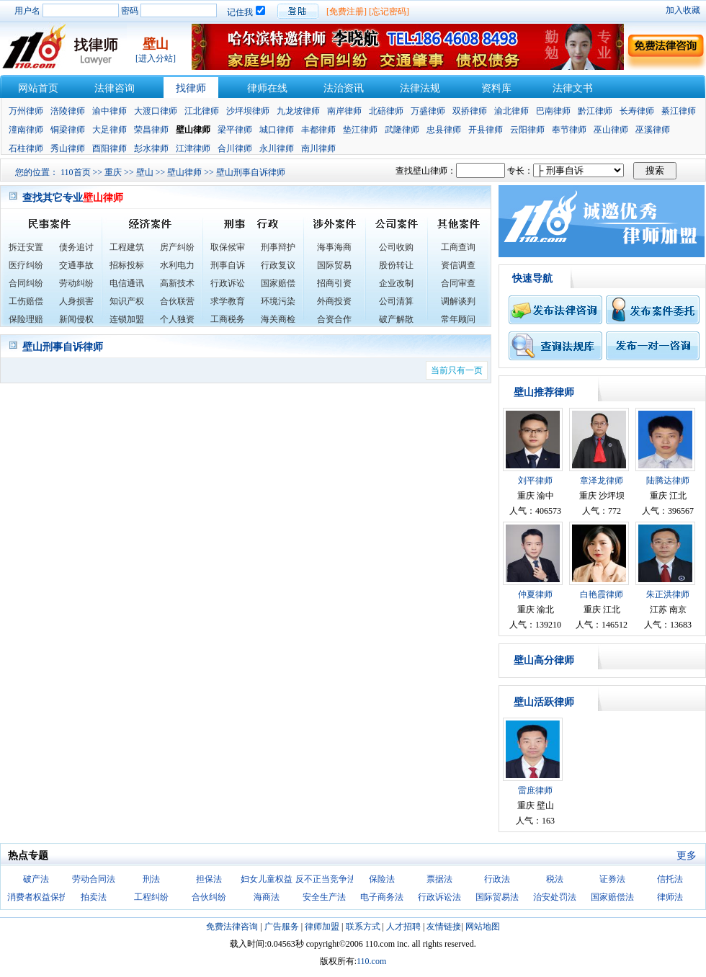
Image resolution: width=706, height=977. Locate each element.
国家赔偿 (278, 283)
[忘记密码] (389, 11)
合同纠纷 (26, 283)
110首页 (76, 172)
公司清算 (396, 301)
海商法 (267, 897)
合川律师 (235, 148)
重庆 (113, 172)
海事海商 (334, 247)
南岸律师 (344, 111)
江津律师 (193, 148)
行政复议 (278, 265)
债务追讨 (76, 247)
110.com (371, 961)
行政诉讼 (227, 283)
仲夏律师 (535, 594)
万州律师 (26, 111)
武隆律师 (402, 130)
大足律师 (109, 130)
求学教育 (227, 301)
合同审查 (458, 283)
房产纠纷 (177, 247)
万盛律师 (428, 111)
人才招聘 (403, 927)
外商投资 (334, 301)
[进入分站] (155, 58)
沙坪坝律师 (247, 111)
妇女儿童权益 (266, 879)
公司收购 (396, 247)
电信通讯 (127, 283)
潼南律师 (26, 130)
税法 (554, 879)
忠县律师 (443, 130)
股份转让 (396, 265)
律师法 (670, 897)
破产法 (36, 879)
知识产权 (127, 301)
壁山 (144, 172)
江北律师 (201, 111)
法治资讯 (343, 88)
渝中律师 (109, 111)
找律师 (191, 88)
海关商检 (278, 319)
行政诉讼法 (439, 897)
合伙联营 (177, 301)
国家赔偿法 (612, 897)
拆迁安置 (26, 247)
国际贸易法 (497, 897)
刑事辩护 (278, 247)
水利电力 (177, 265)
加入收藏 (683, 10)
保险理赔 (26, 319)
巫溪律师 (652, 130)
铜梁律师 (67, 130)
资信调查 (458, 265)
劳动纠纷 (76, 283)
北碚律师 (386, 111)
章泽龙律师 (601, 481)
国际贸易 (334, 265)
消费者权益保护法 (41, 897)
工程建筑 (127, 247)
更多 (686, 855)
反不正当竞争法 (325, 879)
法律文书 (573, 88)
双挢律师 (469, 111)
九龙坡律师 (298, 111)
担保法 (209, 879)
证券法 (612, 879)
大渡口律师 (155, 111)
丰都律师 (318, 130)
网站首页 (38, 88)
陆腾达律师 (667, 481)
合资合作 (334, 319)
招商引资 (334, 283)
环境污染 (278, 301)
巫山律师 (611, 130)
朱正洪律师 (667, 594)
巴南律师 (553, 111)
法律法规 (420, 88)
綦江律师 (678, 111)
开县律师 (485, 130)
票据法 (439, 879)
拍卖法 (94, 897)
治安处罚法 (554, 897)
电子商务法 (381, 897)
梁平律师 (235, 130)
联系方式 (363, 927)
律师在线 (267, 88)
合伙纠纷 (209, 897)
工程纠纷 (151, 897)
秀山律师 (67, 148)
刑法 (151, 879)
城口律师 (276, 130)
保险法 (382, 879)
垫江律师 (360, 130)
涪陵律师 (67, 111)
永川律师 (276, 148)
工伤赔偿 (26, 301)
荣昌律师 (151, 130)
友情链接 (443, 927)
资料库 (496, 88)
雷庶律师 (535, 790)
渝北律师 (511, 111)
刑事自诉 (227, 265)
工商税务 (227, 319)
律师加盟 (322, 927)
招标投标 (127, 265)
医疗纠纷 (26, 265)
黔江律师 (595, 111)
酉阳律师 (109, 148)
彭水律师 (151, 148)
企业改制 (396, 283)
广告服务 (281, 927)
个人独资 (177, 319)
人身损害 (76, 301)
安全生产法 (324, 897)
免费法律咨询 (232, 927)
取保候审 (227, 247)
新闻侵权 (76, 319)
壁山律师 (184, 172)
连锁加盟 (127, 319)
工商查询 (458, 247)
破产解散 (396, 319)
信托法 (670, 879)
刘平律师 (535, 481)
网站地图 (482, 927)
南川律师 (318, 148)
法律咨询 (114, 88)
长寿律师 (637, 111)
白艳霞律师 (601, 594)
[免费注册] (346, 11)
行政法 (497, 879)
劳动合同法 (93, 879)
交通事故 (76, 265)
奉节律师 (569, 130)
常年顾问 (458, 319)
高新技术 (177, 283)
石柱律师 (26, 148)
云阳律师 (527, 130)
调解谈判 (458, 301)
